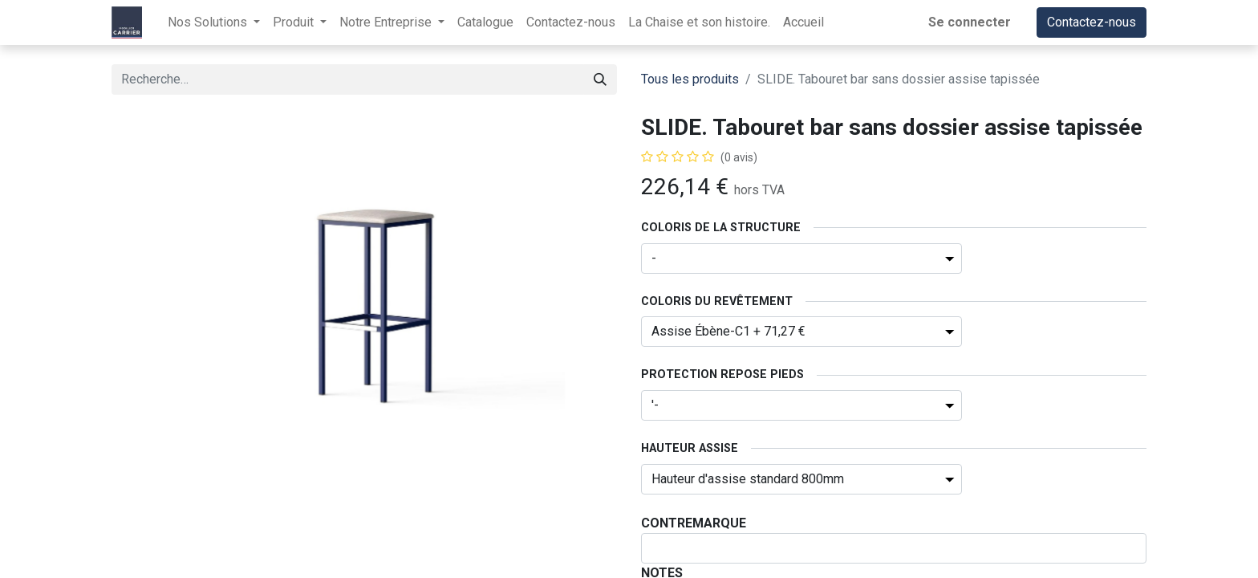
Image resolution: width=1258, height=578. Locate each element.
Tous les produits (690, 79)
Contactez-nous (1091, 22)
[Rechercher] (600, 79)
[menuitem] (485, 22)
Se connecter (969, 22)
